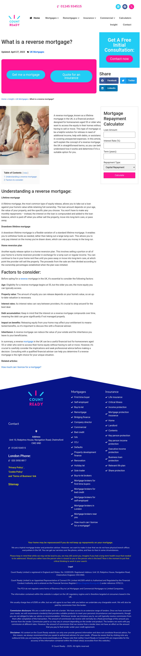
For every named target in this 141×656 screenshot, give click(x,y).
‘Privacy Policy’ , (16, 467)
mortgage (28, 341)
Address (36, 436)
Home (4, 99)
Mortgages (78, 392)
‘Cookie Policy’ (15, 472)
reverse (24, 278)
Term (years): (110, 152)
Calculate (119, 175)
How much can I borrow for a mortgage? (21, 367)
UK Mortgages (37, 52)
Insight (11, 99)
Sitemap (13, 484)
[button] (109, 80)
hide (25, 173)
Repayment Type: (112, 162)
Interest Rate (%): (112, 141)
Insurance (112, 392)
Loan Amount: (110, 130)
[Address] (36, 431)
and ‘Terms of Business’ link (22, 476)
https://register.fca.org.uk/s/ (88, 583)
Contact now (119, 59)
